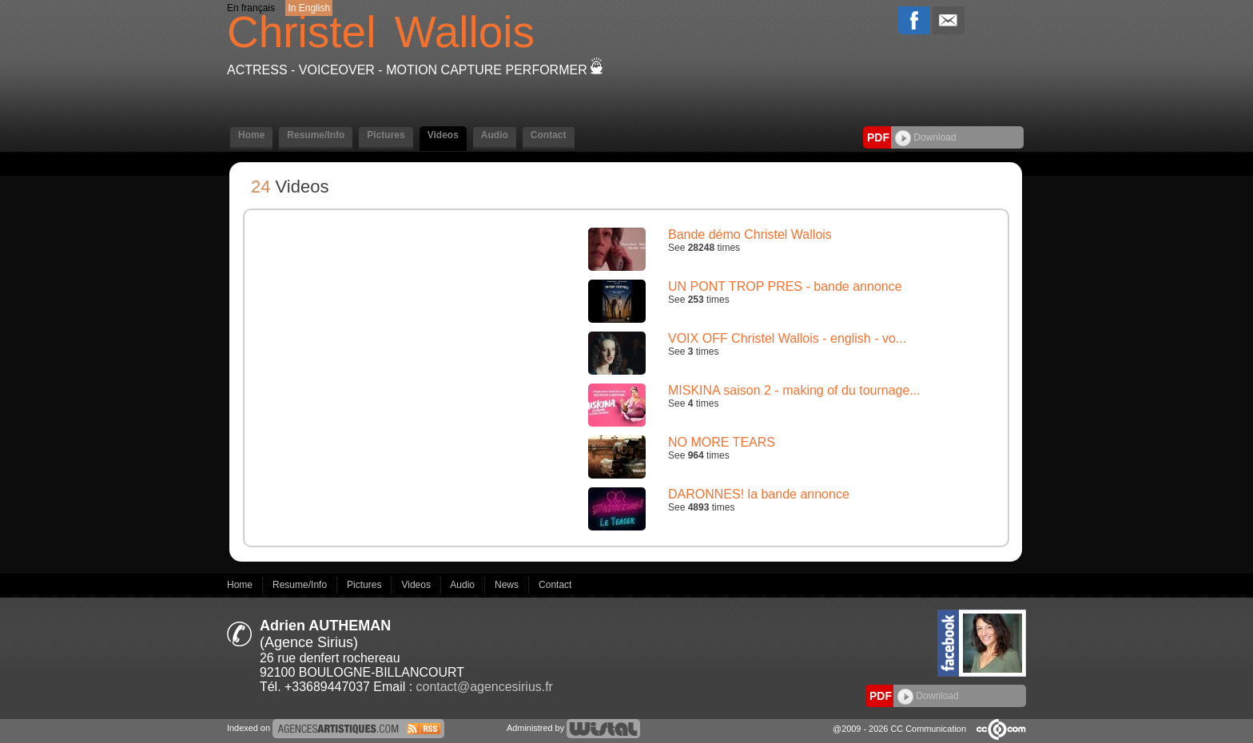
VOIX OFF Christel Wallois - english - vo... (787, 338)
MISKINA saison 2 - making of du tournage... (794, 390)
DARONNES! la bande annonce (758, 494)
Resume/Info (315, 135)
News (508, 584)
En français (251, 8)
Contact (549, 135)
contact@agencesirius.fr (484, 686)
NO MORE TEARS (721, 442)
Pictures (385, 135)
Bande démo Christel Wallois (750, 234)
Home (251, 135)
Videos (443, 135)
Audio (494, 135)
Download (926, 137)
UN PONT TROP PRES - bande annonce (785, 286)
